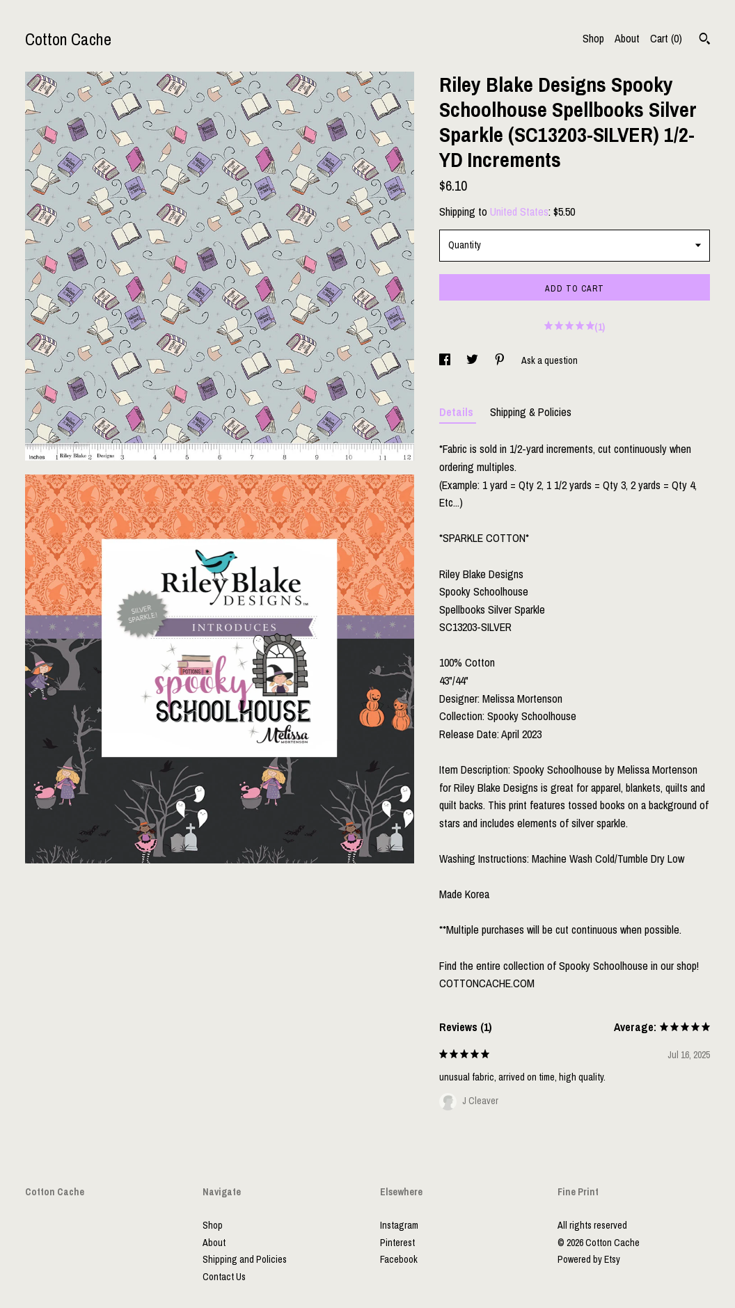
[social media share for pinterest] (500, 360)
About (627, 38)
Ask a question (549, 360)
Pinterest (397, 1242)
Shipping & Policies (530, 412)
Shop (593, 38)
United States (519, 211)
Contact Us (224, 1276)
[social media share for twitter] (473, 360)
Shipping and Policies (245, 1259)
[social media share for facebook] (445, 360)
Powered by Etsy (589, 1259)
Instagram (399, 1225)
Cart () (666, 38)
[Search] (705, 40)
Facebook (399, 1259)
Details (457, 412)
